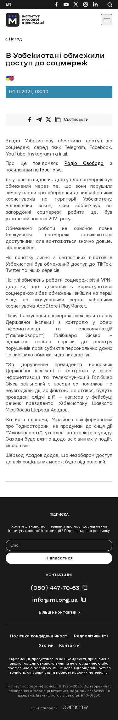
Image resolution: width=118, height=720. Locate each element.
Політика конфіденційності (39, 636)
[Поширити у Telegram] (39, 119)
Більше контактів (57, 612)
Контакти (69, 645)
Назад (15, 39)
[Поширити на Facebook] (29, 119)
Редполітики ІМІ (91, 636)
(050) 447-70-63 (55, 587)
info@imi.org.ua (55, 599)
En (8, 4)
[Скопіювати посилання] (73, 119)
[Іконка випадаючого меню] (106, 19)
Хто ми (46, 645)
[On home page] (19, 20)
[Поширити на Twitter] (48, 119)
